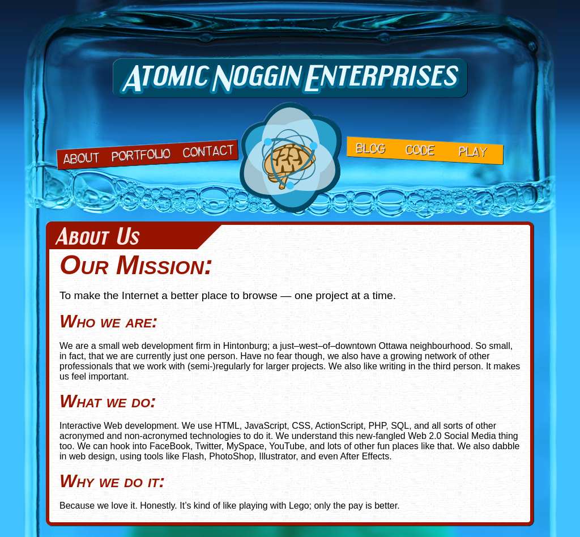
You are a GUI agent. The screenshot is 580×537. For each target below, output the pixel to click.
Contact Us (207, 149)
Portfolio (140, 154)
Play (473, 152)
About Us (81, 156)
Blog (370, 147)
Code (420, 150)
